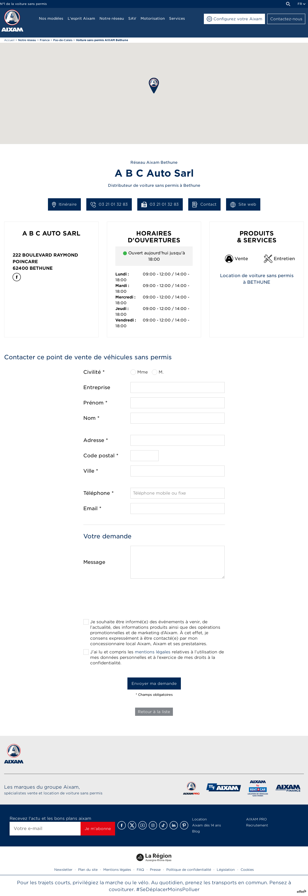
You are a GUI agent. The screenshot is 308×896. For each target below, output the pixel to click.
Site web (243, 204)
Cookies (247, 870)
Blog (196, 831)
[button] (154, 85)
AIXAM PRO (256, 819)
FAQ (140, 870)
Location (199, 819)
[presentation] (154, 600)
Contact (204, 204)
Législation (226, 870)
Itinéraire (64, 204)
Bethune (41, 268)
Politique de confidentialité (188, 870)
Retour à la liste (154, 712)
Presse (155, 870)
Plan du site (88, 870)
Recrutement (257, 825)
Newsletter (63, 870)
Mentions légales (117, 870)
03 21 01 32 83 (109, 204)
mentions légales (152, 652)
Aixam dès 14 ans (206, 825)
